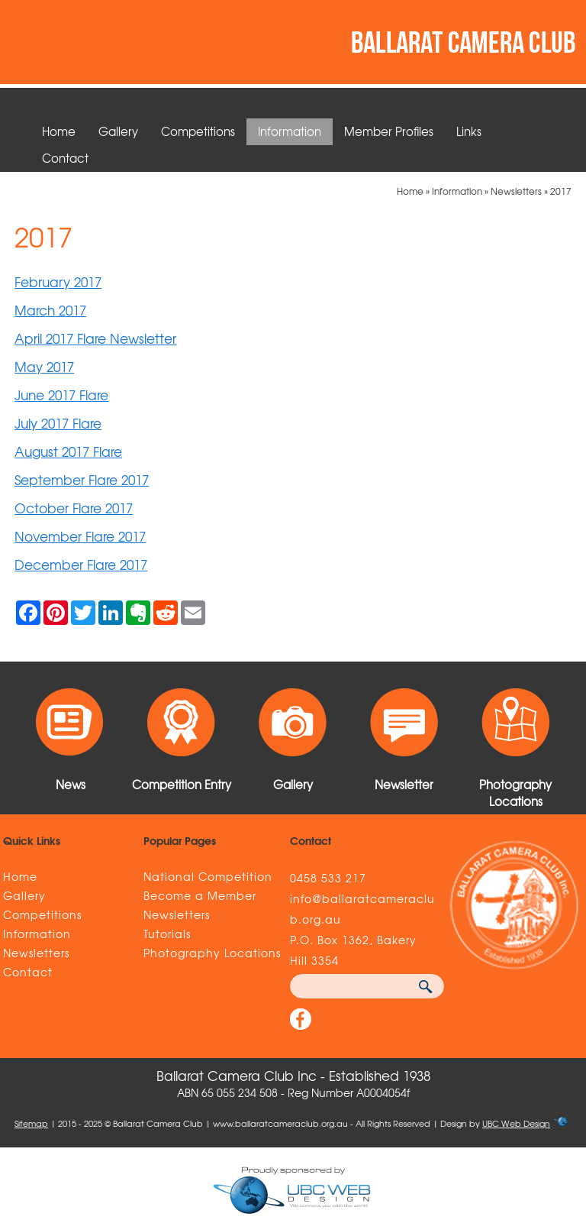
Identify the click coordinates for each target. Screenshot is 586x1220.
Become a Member (199, 895)
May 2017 (44, 366)
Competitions (198, 131)
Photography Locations (212, 952)
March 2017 (50, 309)
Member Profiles (388, 131)
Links (468, 131)
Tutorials (167, 933)
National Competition (207, 876)
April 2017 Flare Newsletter (95, 338)
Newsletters (516, 191)
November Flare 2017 (80, 535)
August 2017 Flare (68, 451)
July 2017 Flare (57, 422)
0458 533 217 (328, 877)
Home (59, 131)
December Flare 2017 (80, 564)
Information (289, 131)
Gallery (118, 131)
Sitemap (31, 1123)
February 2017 (57, 281)
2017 (561, 191)
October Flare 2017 (73, 507)
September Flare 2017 (81, 479)
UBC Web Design (516, 1123)
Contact (65, 158)
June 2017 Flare (61, 394)
